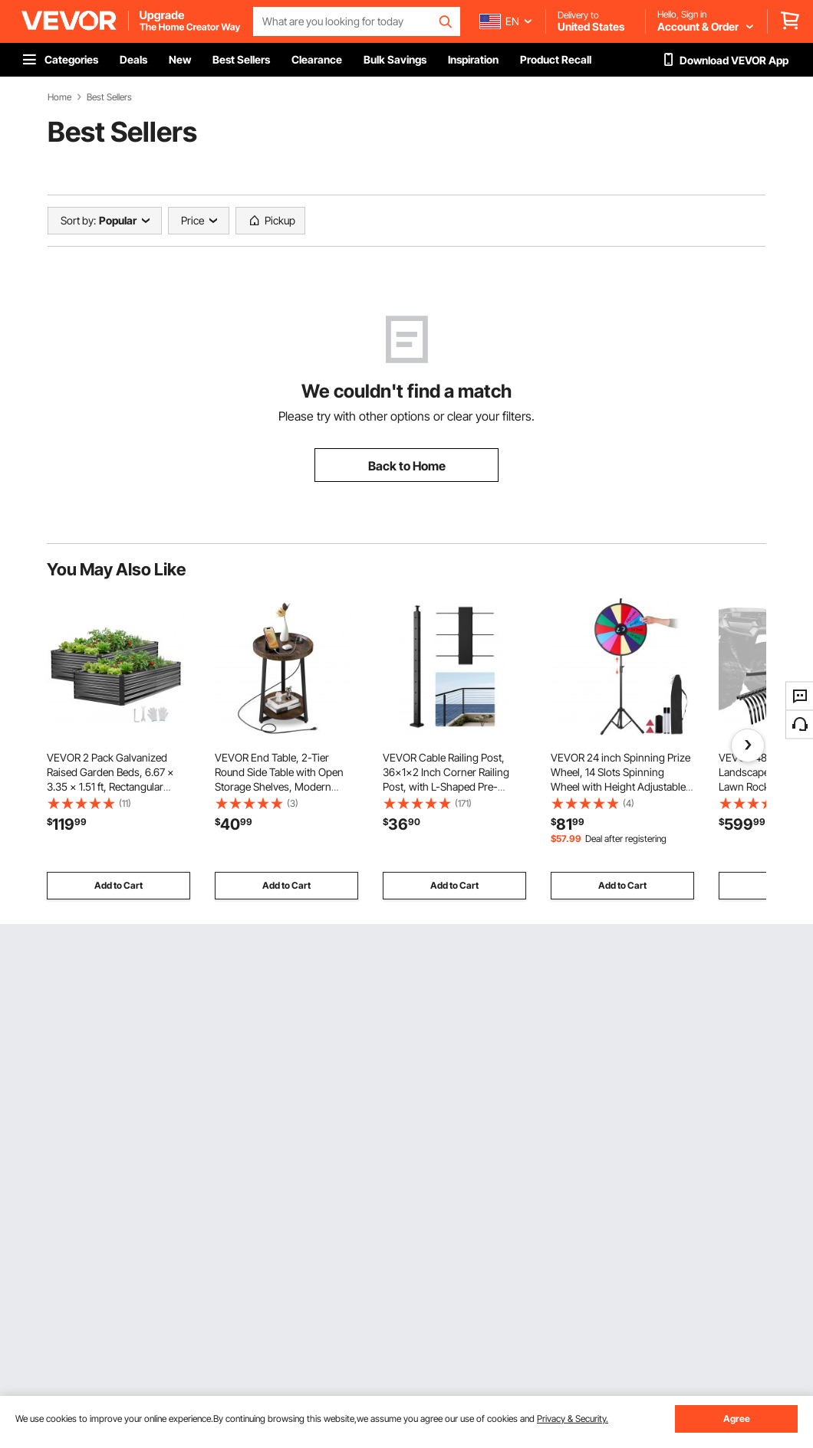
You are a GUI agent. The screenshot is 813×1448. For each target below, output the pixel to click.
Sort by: (78, 220)
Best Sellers (109, 97)
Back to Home (407, 465)
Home (59, 97)
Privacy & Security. (572, 1418)
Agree (736, 1418)
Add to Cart (118, 885)
